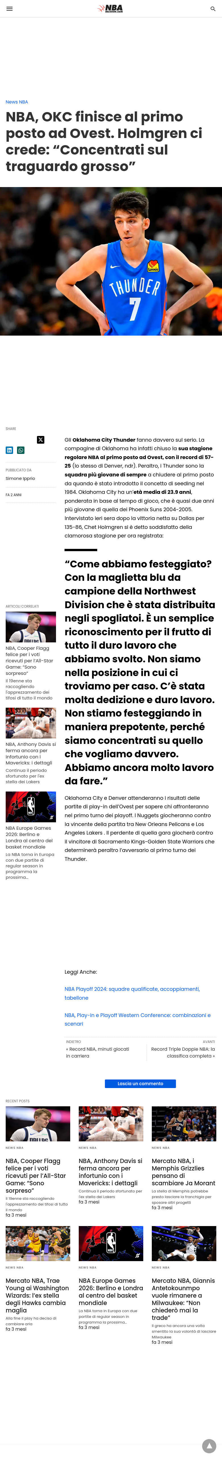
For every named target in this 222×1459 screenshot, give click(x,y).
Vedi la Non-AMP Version (161, 1443)
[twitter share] (40, 440)
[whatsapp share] (20, 450)
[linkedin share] (9, 450)
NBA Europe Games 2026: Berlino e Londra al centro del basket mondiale (30, 834)
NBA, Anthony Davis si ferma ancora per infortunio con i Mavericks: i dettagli (30, 751)
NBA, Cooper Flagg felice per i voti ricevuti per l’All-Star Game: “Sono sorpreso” (28, 660)
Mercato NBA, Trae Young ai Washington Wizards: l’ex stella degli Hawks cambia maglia (36, 1286)
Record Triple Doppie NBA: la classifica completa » (183, 1052)
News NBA (17, 102)
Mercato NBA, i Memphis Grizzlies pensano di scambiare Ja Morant (182, 1171)
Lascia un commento (140, 1084)
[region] (42, 53)
